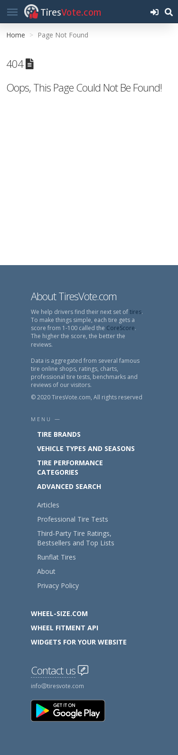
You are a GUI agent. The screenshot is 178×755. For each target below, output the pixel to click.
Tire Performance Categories (70, 467)
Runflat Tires (56, 557)
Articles (48, 504)
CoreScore (120, 328)
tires (135, 312)
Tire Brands (59, 434)
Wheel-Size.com (59, 613)
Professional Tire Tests (72, 519)
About (46, 571)
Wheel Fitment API (64, 627)
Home (15, 34)
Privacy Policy (58, 585)
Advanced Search (69, 486)
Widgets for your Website (79, 641)
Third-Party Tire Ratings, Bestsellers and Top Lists (75, 538)
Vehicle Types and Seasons (86, 448)
